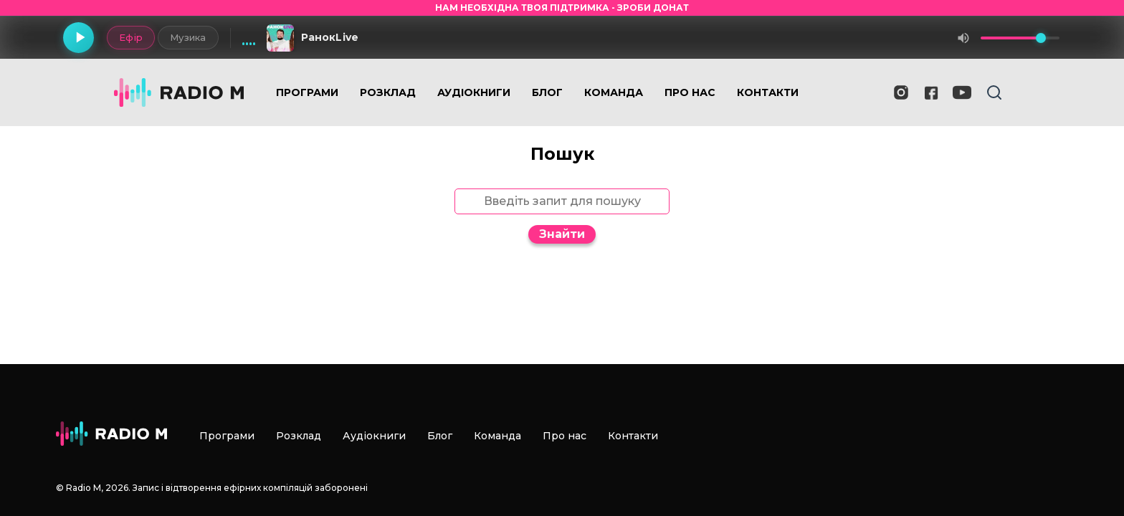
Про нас (690, 92)
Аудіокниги (473, 92)
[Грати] (79, 38)
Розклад (388, 92)
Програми (307, 92)
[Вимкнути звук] (963, 38)
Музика (187, 37)
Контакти (768, 92)
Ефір (130, 37)
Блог (547, 92)
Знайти (562, 234)
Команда (613, 92)
